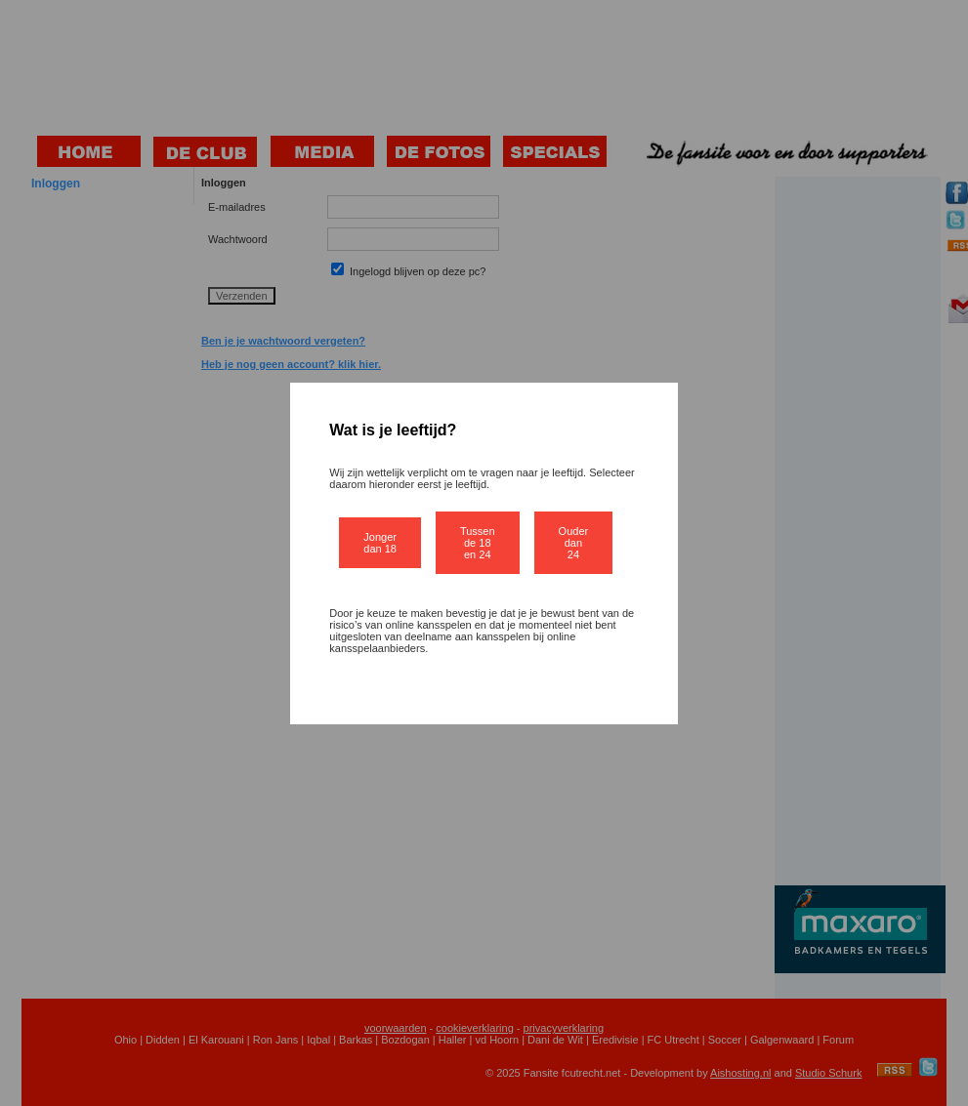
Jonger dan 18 (380, 542)
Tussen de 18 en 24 (477, 542)
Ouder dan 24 (574, 542)
